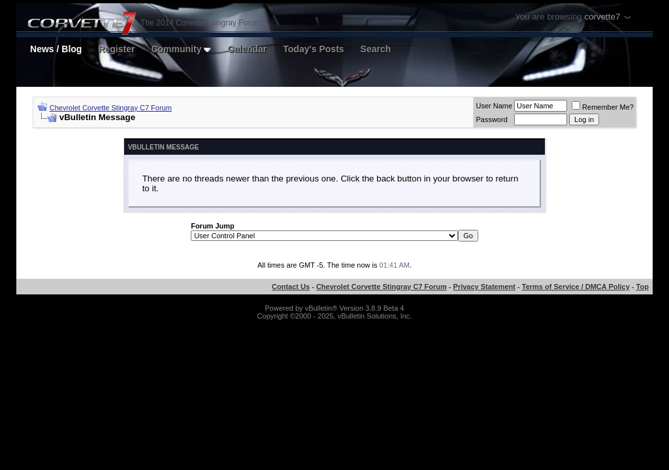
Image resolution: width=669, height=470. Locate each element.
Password (491, 119)
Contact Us (291, 286)
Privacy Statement (484, 286)
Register (116, 49)
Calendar (247, 49)
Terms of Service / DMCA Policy (576, 286)
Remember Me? (603, 107)
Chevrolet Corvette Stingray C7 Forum (111, 108)
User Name (494, 106)
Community (181, 49)
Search (376, 49)
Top (642, 286)
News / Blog (56, 49)
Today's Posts (313, 49)
